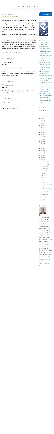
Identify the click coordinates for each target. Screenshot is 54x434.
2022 (42, 127)
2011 (42, 153)
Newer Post (4, 105)
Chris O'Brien (27, 6)
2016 (42, 141)
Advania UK (46, 230)
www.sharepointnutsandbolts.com (9, 22)
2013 (42, 148)
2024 (42, 123)
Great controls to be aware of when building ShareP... (46, 190)
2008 (42, 159)
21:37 (19, 52)
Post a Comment (6, 102)
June (43, 175)
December (44, 161)
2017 (42, 139)
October (44, 166)
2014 (42, 146)
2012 (42, 150)
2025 (42, 120)
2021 (42, 130)
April (43, 180)
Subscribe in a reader (44, 110)
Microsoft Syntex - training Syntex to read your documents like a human (45, 76)
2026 (42, 118)
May (43, 177)
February (44, 194)
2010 (42, 155)
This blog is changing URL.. (11, 17)
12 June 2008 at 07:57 (9, 81)
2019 (42, 134)
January (44, 197)
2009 (42, 157)
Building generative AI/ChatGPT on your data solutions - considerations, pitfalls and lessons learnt (45, 50)
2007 (42, 199)
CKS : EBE (23, 39)
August (44, 171)
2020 (42, 132)
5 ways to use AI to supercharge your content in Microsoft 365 (45, 82)
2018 (42, 136)
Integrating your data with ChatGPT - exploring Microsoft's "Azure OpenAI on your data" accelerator (45, 66)
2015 (42, 143)
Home (19, 105)
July (43, 173)
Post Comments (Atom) (13, 108)
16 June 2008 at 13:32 (9, 98)
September (44, 168)
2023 (42, 125)
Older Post (34, 105)
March (44, 182)
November (44, 164)
